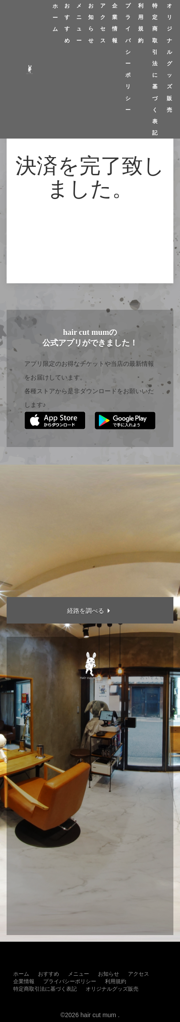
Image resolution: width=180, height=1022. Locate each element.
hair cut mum (98, 1014)
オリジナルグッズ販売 (169, 58)
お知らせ (91, 23)
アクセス (102, 23)
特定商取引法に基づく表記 (155, 69)
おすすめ (67, 23)
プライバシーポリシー (128, 58)
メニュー (79, 23)
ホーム (55, 17)
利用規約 (140, 23)
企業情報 (114, 23)
